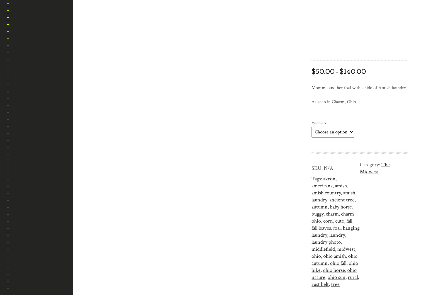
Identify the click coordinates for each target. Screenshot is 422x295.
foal (337, 228)
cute (339, 221)
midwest (346, 249)
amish (341, 185)
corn (328, 221)
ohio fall (338, 263)
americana (322, 185)
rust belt (320, 284)
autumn (320, 207)
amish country (326, 192)
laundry (337, 235)
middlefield (323, 249)
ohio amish (334, 256)
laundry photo (326, 242)
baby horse (341, 207)
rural (353, 277)
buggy (318, 214)
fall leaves (321, 228)
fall (349, 221)
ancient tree (342, 199)
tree (335, 284)
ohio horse (334, 270)
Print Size (319, 123)
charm (332, 214)
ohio (316, 256)
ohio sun (337, 277)
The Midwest (375, 168)
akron (329, 178)
